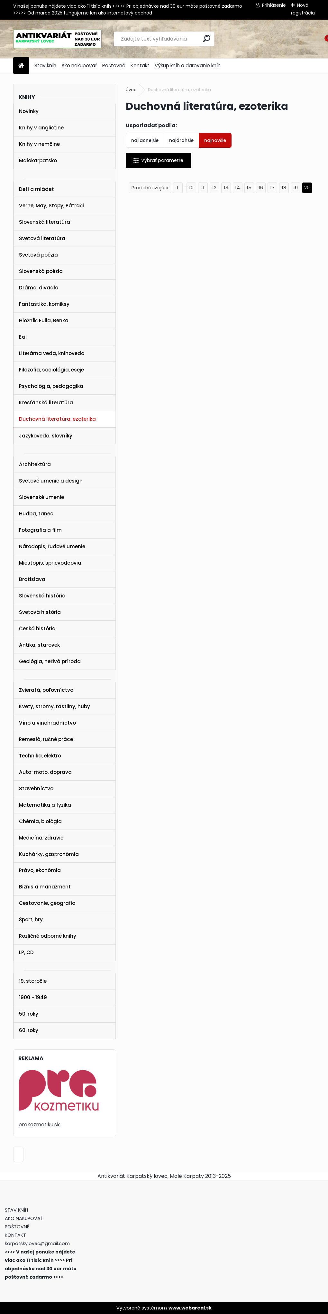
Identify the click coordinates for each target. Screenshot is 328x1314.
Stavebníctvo (36, 788)
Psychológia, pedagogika (51, 386)
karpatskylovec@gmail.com (37, 1243)
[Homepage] (21, 66)
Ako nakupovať (79, 65)
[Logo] (57, 39)
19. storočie (33, 981)
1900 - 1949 (33, 997)
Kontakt (140, 65)
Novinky (29, 111)
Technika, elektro (40, 755)
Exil (23, 336)
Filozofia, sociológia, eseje (51, 369)
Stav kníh (45, 65)
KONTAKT (15, 1235)
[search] (206, 38)
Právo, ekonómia (40, 870)
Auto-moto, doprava (45, 772)
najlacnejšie (145, 140)
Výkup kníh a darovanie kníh (188, 65)
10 (191, 187)
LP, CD (26, 952)
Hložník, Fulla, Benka (43, 320)
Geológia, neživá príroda (50, 661)
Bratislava (32, 579)
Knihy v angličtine (41, 127)
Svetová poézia (38, 254)
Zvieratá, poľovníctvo (46, 690)
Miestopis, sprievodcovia (50, 562)
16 (261, 187)
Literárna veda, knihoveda (52, 353)
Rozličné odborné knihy (47, 936)
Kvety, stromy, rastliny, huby (54, 706)
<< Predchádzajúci (150, 188)
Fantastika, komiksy (44, 304)
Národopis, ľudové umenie (52, 546)
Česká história (37, 628)
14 (237, 187)
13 (226, 187)
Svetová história (40, 612)
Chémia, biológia (40, 821)
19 (295, 187)
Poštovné (113, 65)
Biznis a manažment (45, 886)
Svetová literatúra (42, 238)
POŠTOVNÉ (17, 1227)
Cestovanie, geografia (47, 903)
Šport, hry (31, 919)
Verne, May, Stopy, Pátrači (51, 205)
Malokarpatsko (38, 160)
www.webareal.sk (190, 1308)
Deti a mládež (36, 189)
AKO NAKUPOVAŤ (24, 1218)
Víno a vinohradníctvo (47, 722)
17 (272, 187)
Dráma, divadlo (38, 287)
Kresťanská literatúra (46, 402)
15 (249, 187)
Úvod (131, 90)
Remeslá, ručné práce (46, 739)
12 (214, 187)
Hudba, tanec (36, 513)
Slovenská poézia (41, 271)
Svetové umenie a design (51, 480)
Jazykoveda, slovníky (45, 435)
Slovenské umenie (41, 497)
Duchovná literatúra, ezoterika (57, 419)
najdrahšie (181, 140)
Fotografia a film (40, 530)
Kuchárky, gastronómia (49, 854)
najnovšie (215, 140)
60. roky (28, 1030)
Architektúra (35, 464)
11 (203, 187)
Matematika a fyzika (45, 805)
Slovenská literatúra (44, 222)
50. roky (28, 1013)
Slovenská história (42, 595)
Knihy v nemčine (39, 144)
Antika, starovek (39, 645)
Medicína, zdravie (41, 837)
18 (284, 187)
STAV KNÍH (17, 1210)
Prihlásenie (274, 5)
